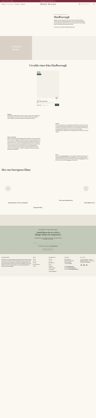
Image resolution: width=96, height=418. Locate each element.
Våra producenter (10, 4)
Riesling (68, 160)
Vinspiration (17, 4)
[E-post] (48, 243)
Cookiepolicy (51, 269)
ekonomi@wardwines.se (73, 269)
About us (12, 1)
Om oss (7, 1)
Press (50, 264)
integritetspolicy (54, 246)
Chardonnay (81, 158)
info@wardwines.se (70, 266)
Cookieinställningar (53, 271)
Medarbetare (51, 262)
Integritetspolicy (52, 268)
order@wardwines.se (71, 267)
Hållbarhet (51, 266)
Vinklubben (23, 4)
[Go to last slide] (8, 188)
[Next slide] (86, 188)
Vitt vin (34, 259)
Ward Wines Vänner (84, 261)
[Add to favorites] (56, 98)
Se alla (34, 266)
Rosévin (34, 262)
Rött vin (34, 261)
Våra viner (3, 4)
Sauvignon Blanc (64, 156)
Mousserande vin (36, 264)
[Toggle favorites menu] (94, 4)
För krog (3, 1)
